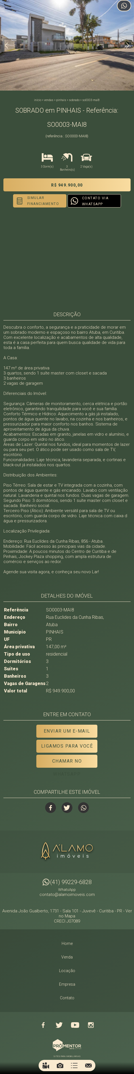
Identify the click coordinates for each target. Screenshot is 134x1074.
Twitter (67, 807)
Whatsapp (83, 807)
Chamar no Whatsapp (67, 763)
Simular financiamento (43, 201)
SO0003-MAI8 (91, 100)
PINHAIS (61, 100)
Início (37, 100)
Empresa (67, 984)
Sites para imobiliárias (67, 1056)
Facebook (50, 807)
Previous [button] (6, 45)
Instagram (91, 1025)
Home (67, 943)
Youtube (75, 1025)
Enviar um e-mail (67, 731)
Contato (67, 998)
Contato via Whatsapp (95, 201)
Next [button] (128, 45)
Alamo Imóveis (67, 851)
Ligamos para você (67, 746)
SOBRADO (74, 100)
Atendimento (124, 5)
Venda (67, 957)
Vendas (48, 100)
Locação (67, 970)
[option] (67, 45)
